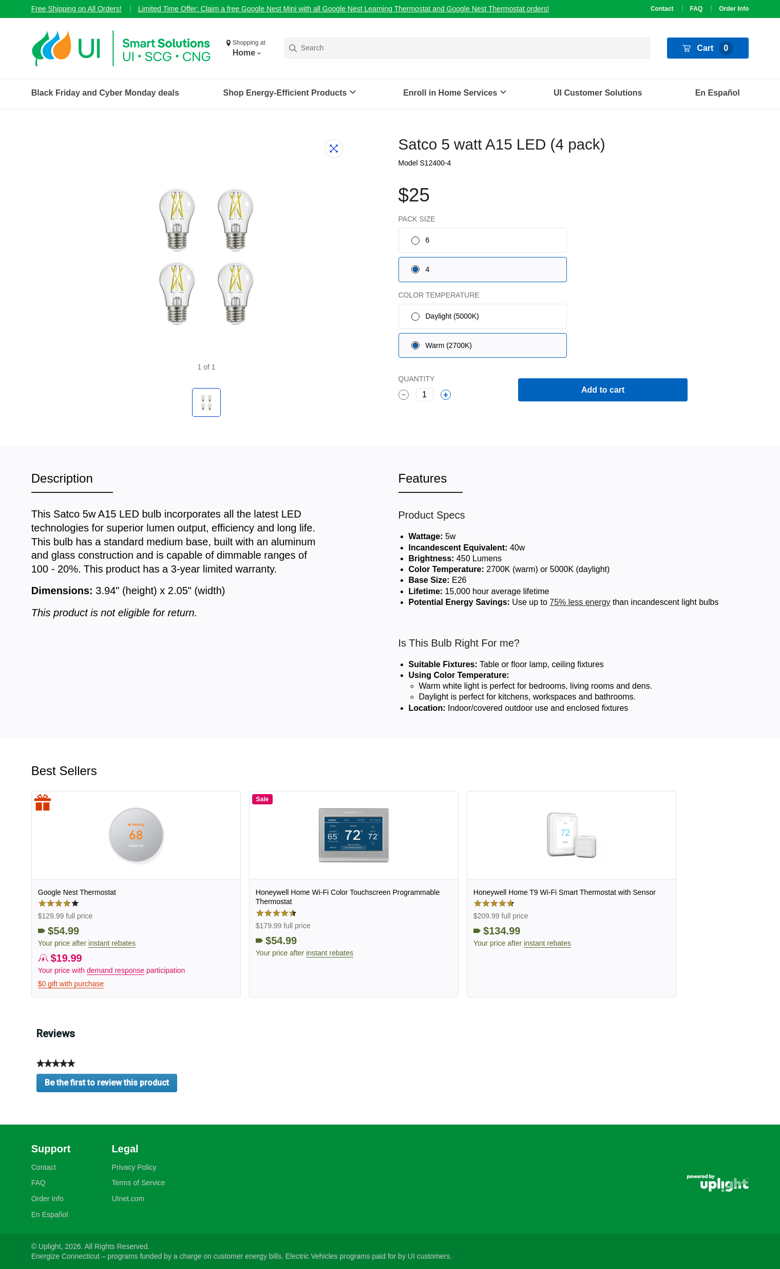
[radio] (482, 240)
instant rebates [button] (112, 943)
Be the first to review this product (111, 1085)
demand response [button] (115, 970)
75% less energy (579, 602)
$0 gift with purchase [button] (71, 984)
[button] (247, 48)
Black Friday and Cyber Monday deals (105, 92)
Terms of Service (138, 1183)
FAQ (696, 8)
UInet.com (127, 1198)
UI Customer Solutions (598, 92)
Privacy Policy (133, 1167)
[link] (136, 894)
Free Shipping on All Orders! (76, 9)
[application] (751, 1240)
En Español (717, 92)
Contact (662, 8)
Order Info (734, 8)
